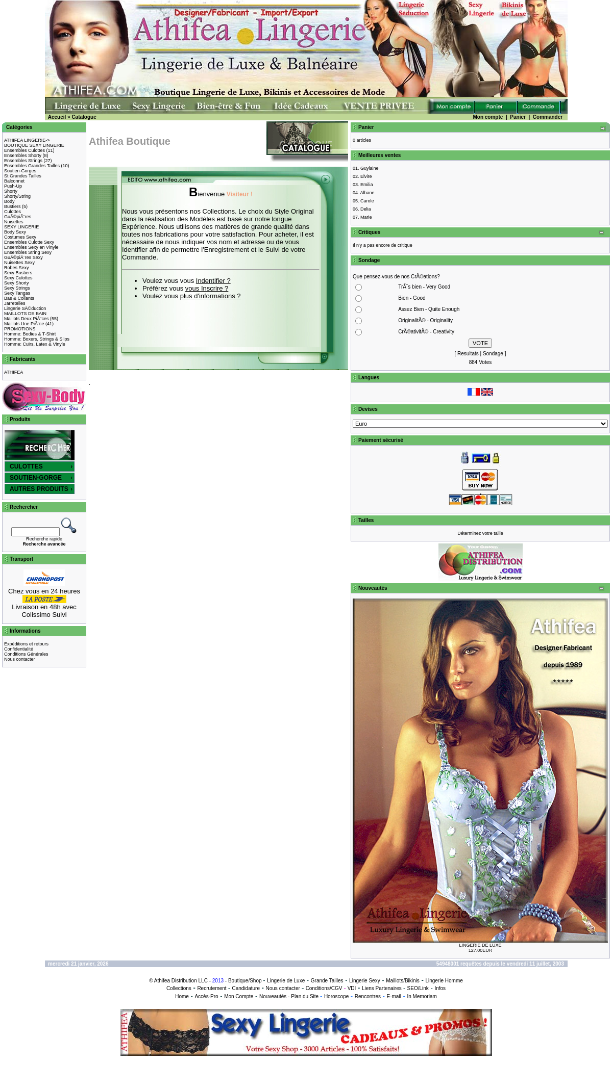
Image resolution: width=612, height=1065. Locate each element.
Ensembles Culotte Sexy (29, 242)
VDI (352, 988)
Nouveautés (272, 996)
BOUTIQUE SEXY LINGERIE (34, 145)
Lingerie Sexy (364, 980)
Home (182, 996)
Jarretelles (15, 303)
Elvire (366, 176)
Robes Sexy (16, 267)
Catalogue (83, 117)
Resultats (468, 353)
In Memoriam (421, 996)
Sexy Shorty (16, 282)
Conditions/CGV (324, 988)
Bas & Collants (19, 298)
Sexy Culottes (18, 277)
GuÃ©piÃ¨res (17, 216)
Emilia (366, 184)
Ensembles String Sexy (28, 252)
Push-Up (13, 186)
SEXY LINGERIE (21, 226)
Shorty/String (17, 196)
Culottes (12, 211)
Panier (518, 117)
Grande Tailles (327, 980)
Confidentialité (18, 649)
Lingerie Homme (443, 980)
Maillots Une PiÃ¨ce (24, 323)
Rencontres (368, 996)
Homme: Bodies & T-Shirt (30, 333)
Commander (547, 117)
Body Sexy (15, 232)
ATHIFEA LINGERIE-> (27, 140)
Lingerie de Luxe (286, 980)
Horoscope (336, 996)
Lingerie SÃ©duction (25, 308)
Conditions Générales (26, 654)
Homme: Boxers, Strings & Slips (36, 339)
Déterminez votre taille (480, 533)
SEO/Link (418, 988)
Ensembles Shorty (22, 155)
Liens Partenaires (382, 988)
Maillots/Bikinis (403, 980)
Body (9, 201)
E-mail (394, 996)
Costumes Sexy (20, 237)
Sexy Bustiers (18, 272)
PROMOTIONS (20, 328)
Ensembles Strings (23, 160)
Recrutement (211, 988)
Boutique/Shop (245, 980)
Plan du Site (305, 996)
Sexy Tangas (17, 293)
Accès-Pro (206, 996)
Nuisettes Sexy (19, 262)
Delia (365, 209)
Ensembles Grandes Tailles (32, 165)
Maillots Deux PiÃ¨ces (26, 318)
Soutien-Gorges (20, 170)
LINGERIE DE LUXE (480, 945)
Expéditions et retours (26, 643)
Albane (367, 192)
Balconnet (14, 181)
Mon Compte (238, 996)
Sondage (493, 353)
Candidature (245, 988)
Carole (367, 200)
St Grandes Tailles (22, 175)
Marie (366, 217)
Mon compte (488, 117)
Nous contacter (19, 659)
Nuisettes (13, 221)
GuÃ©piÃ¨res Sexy (23, 257)
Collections (178, 988)
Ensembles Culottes (24, 150)
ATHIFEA (13, 372)
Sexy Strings (17, 288)
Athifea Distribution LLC (181, 980)
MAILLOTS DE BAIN (25, 313)
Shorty (10, 191)
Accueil (57, 117)
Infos (440, 988)
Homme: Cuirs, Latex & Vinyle (34, 344)
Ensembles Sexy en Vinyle (31, 247)
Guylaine (369, 168)
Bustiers (12, 206)
